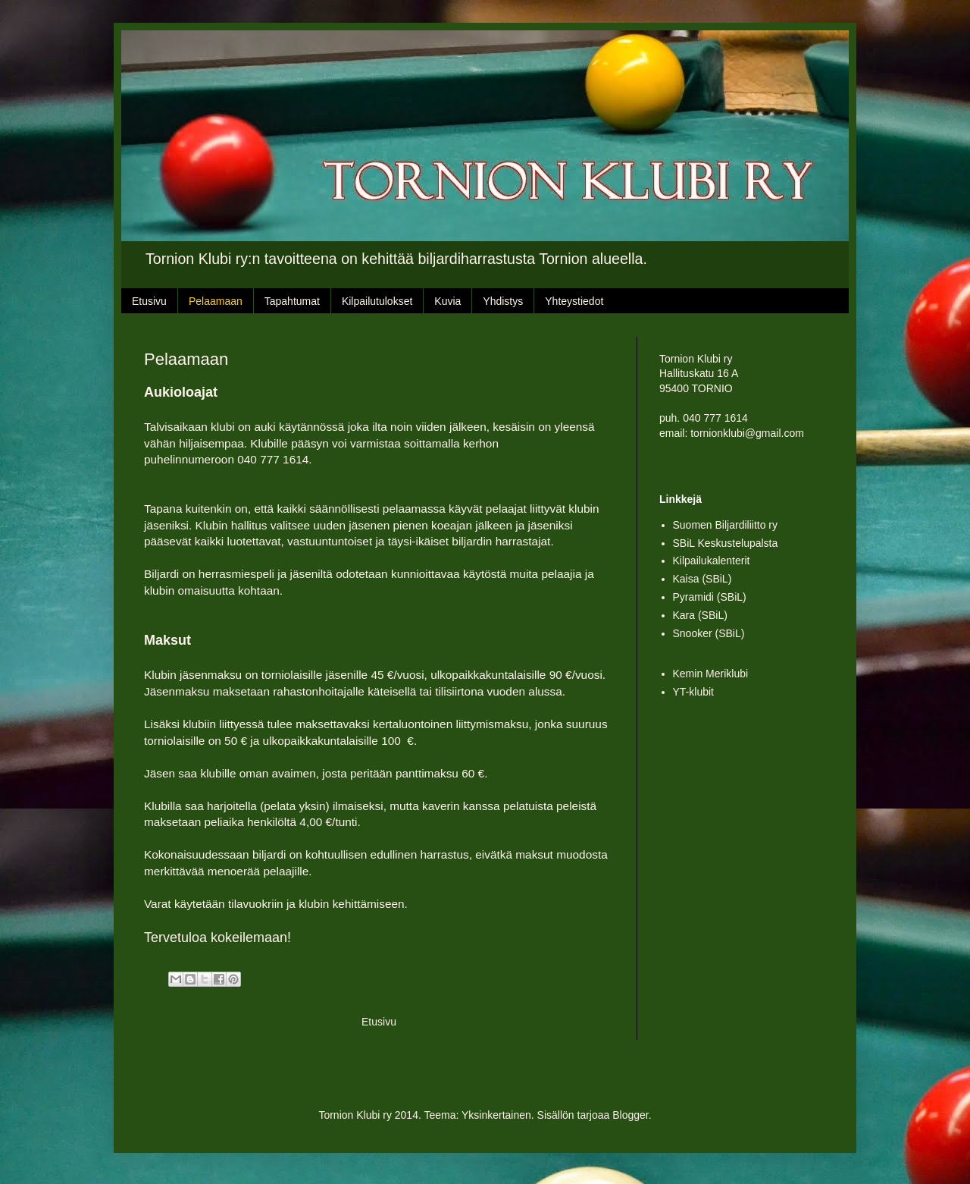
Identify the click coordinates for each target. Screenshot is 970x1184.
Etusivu (149, 301)
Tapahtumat (292, 301)
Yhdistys (503, 301)
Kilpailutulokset (377, 301)
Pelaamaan (215, 301)
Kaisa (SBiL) (702, 579)
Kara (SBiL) (700, 615)
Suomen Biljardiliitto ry (725, 525)
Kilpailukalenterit (711, 560)
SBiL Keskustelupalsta (725, 543)
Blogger (630, 1115)
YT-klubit (693, 692)
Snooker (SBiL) (709, 633)
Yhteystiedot (574, 301)
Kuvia (447, 301)
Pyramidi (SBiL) (709, 597)
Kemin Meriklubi (711, 673)
